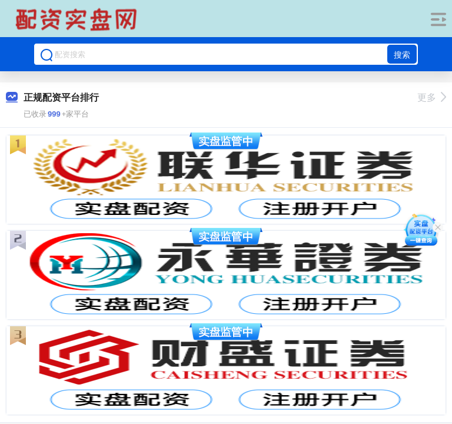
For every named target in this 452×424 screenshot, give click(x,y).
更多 (431, 97)
